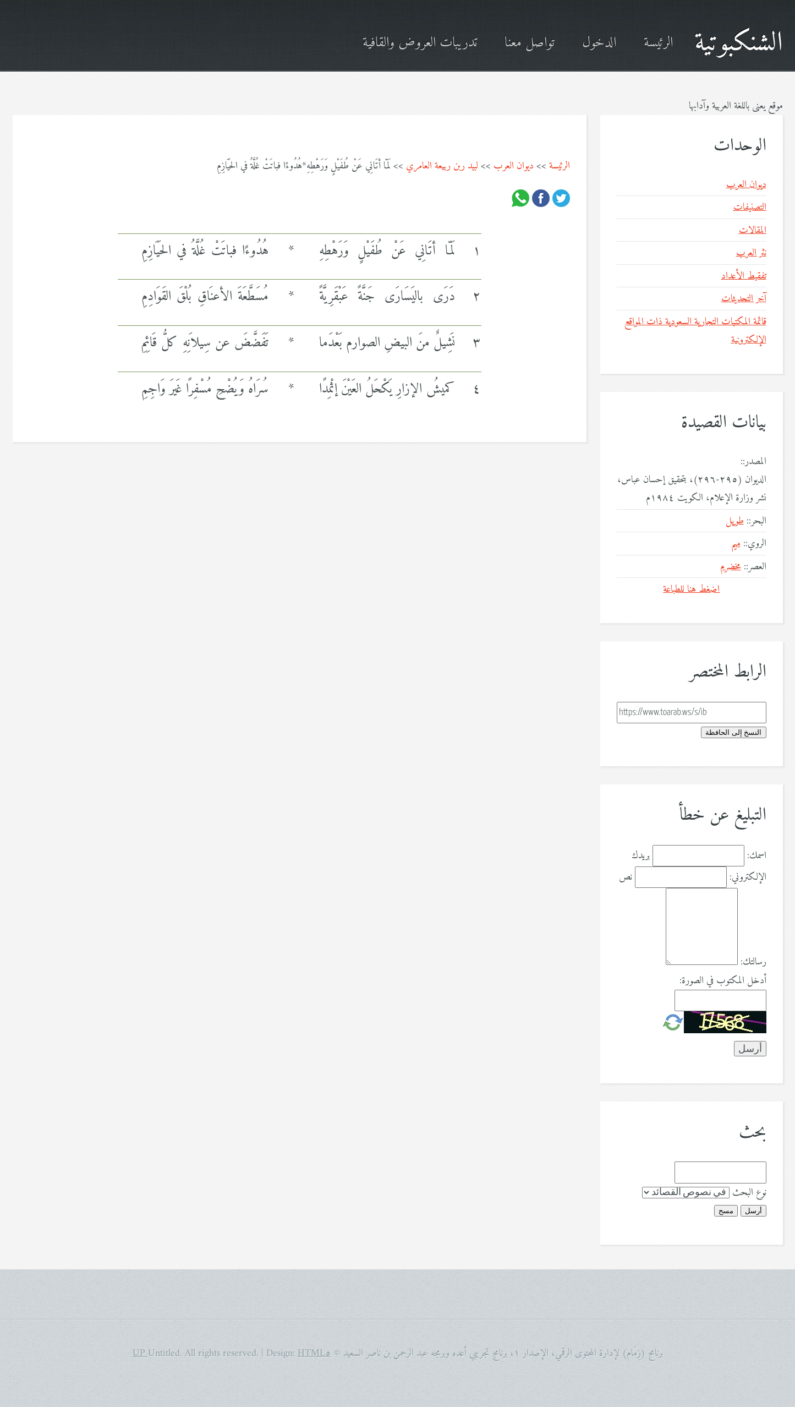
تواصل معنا (530, 43)
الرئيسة (658, 43)
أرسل (753, 1211)
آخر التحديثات (743, 298)
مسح (726, 1211)
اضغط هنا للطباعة (691, 589)
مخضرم (730, 566)
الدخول (599, 43)
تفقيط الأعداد (743, 276)
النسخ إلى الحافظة (733, 732)
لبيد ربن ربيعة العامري (442, 165)
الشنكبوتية (738, 43)
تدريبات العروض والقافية (420, 43)
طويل (735, 521)
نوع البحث (749, 1192)
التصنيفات (749, 207)
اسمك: (756, 855)
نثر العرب (751, 252)
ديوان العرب (514, 165)
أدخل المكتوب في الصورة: (722, 980)
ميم (736, 543)
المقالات (752, 230)
